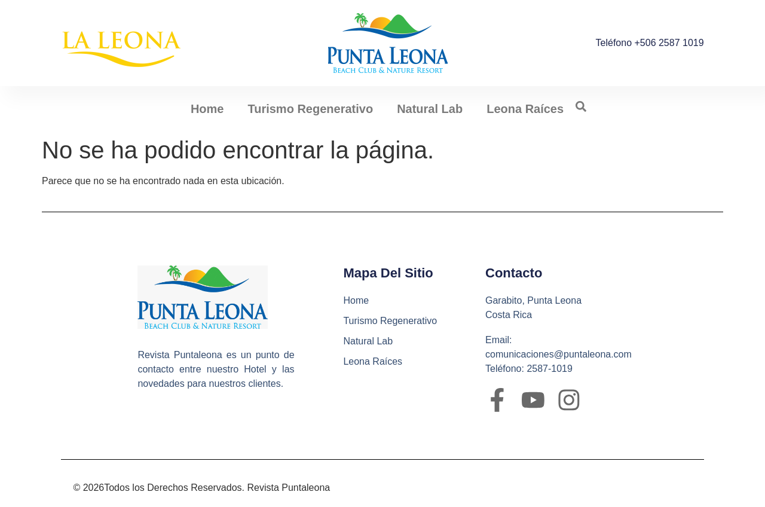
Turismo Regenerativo (310, 108)
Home (207, 108)
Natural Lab (430, 108)
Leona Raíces (525, 108)
